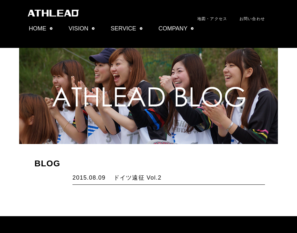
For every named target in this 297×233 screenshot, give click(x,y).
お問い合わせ (252, 19)
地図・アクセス (212, 19)
